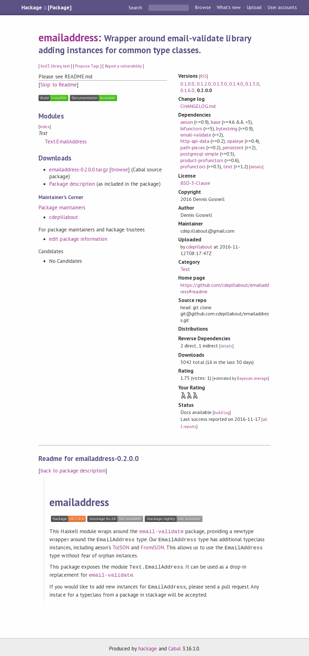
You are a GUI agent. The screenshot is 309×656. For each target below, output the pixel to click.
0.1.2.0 (204, 84)
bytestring (226, 128)
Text (185, 269)
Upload (254, 7)
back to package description (72, 470)
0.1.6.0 (187, 90)
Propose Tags (87, 66)
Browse (203, 7)
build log (221, 412)
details (256, 167)
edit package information (78, 238)
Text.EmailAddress (65, 141)
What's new (229, 7)
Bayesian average (252, 378)
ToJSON (121, 546)
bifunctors (191, 128)
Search (136, 7)
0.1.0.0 (187, 84)
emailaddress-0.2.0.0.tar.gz (78, 169)
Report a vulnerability (123, 66)
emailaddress (68, 37)
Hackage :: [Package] (46, 7)
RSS (203, 76)
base (215, 122)
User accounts (282, 7)
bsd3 (45, 66)
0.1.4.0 (236, 84)
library (56, 66)
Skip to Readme (58, 84)
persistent (233, 147)
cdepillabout (63, 217)
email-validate (195, 135)
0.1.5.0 (252, 84)
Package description (72, 183)
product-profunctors (201, 160)
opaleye (235, 141)
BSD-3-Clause (195, 183)
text (66, 66)
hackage (147, 644)
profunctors (192, 166)
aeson (186, 122)
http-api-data (194, 141)
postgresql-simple (199, 154)
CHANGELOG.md (197, 106)
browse (119, 169)
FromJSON (152, 546)
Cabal (174, 644)
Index (44, 126)
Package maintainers (62, 207)
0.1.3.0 (220, 84)
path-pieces (192, 147)
